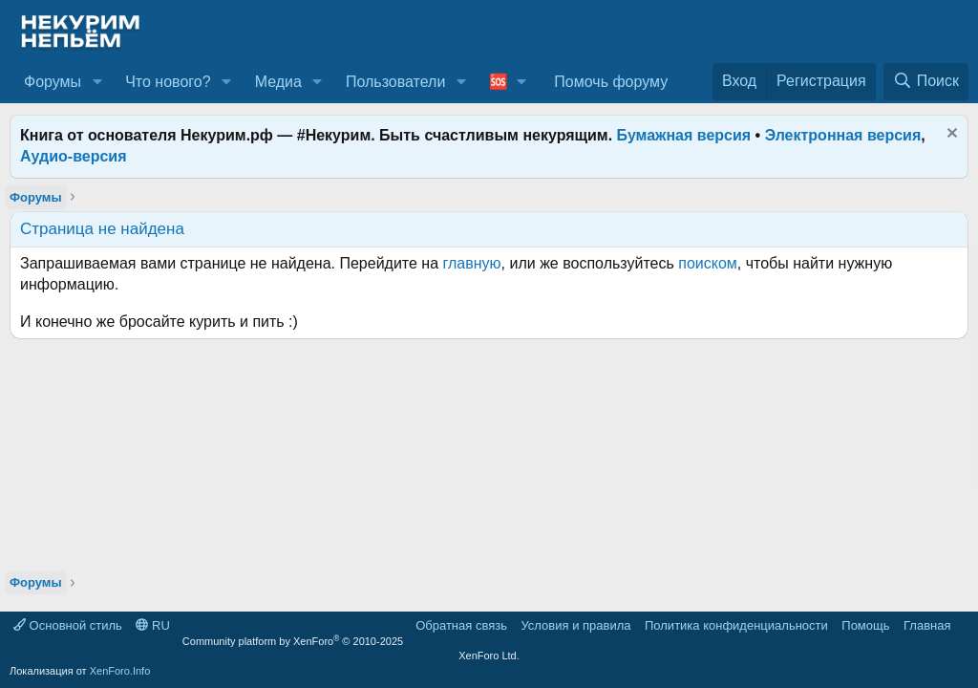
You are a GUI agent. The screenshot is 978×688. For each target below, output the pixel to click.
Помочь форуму (611, 82)
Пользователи (395, 82)
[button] (97, 82)
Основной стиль (67, 625)
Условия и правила (575, 625)
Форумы (52, 82)
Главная (927, 625)
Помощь (865, 625)
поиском (707, 263)
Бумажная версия (684, 135)
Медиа (278, 82)
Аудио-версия (73, 156)
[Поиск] (925, 81)
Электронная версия (843, 135)
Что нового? (167, 82)
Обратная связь (461, 625)
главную (472, 263)
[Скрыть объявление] (950, 135)
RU (152, 625)
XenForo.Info (120, 671)
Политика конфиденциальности (736, 625)
